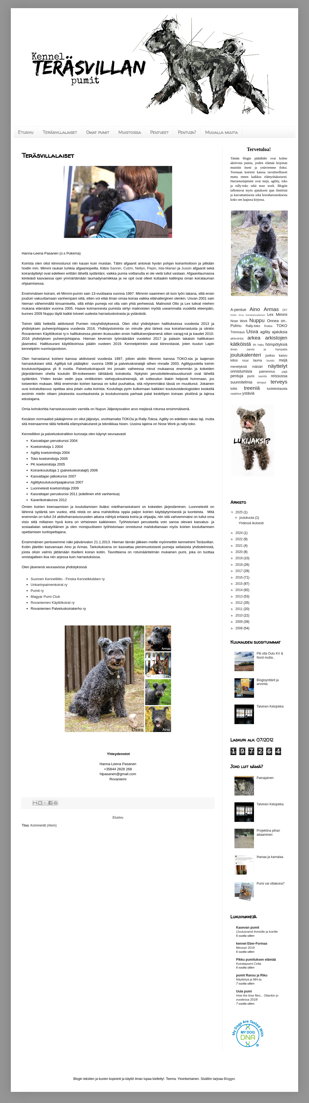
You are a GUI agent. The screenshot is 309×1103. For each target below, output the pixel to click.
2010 (240, 615)
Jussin (186, 268)
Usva (252, 331)
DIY (284, 310)
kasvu (283, 355)
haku (261, 344)
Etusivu (25, 132)
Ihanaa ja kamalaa (270, 857)
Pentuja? (187, 132)
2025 (240, 512)
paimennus (267, 371)
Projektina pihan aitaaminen (268, 832)
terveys (279, 382)
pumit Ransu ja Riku (251, 975)
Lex (270, 314)
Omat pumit (97, 132)
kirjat (245, 360)
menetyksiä (238, 367)
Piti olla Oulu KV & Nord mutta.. (270, 655)
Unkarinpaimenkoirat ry (49, 585)
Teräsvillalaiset (60, 132)
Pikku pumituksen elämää (256, 959)
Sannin (115, 268)
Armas (271, 309)
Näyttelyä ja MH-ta (249, 979)
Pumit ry (37, 591)
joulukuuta (247, 518)
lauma (257, 360)
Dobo (233, 314)
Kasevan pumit (247, 927)
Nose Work (238, 321)
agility (265, 332)
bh (254, 344)
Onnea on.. (277, 321)
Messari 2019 (245, 947)
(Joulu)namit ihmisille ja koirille (257, 931)
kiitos (234, 360)
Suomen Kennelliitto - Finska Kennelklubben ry (68, 579)
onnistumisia (241, 371)
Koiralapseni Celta (248, 963)
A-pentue (238, 309)
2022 (240, 539)
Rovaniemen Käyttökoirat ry (53, 603)
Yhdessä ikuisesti (251, 523)
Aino (255, 309)
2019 (240, 558)
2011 (240, 609)
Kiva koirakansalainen (252, 314)
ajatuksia (279, 332)
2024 (240, 533)
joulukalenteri (245, 355)
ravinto (262, 376)
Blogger (229, 1079)
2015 (240, 584)
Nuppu (257, 320)
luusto (270, 360)
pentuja (236, 376)
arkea (253, 338)
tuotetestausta (277, 389)
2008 (240, 628)
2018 (240, 565)
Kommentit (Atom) (43, 825)
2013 (240, 596)
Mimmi (281, 314)
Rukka (268, 326)
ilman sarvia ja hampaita (258, 349)
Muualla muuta (221, 132)
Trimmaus (237, 332)
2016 (240, 577)
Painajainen (265, 778)
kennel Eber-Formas (251, 943)
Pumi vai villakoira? (271, 883)
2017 (240, 571)
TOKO (281, 325)
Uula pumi (244, 991)
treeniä (252, 388)
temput (261, 382)
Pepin (151, 268)
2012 (240, 603)
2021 (240, 546)
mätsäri (257, 367)
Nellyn (140, 268)
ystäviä (248, 393)
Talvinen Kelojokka (270, 706)
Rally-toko (253, 326)
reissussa (279, 376)
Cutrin (128, 268)
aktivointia (236, 338)
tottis (233, 389)
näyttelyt (277, 366)
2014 (240, 590)
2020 (240, 552)
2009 (240, 622)
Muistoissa (129, 132)
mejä (283, 360)
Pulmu (236, 325)
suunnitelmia (241, 382)
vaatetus (236, 393)
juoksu (270, 355)
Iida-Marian (167, 268)
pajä (284, 371)
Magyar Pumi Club (45, 597)
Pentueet (159, 132)
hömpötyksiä (276, 344)
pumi (250, 376)
